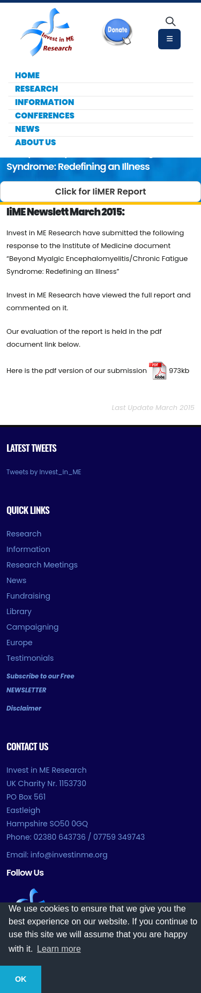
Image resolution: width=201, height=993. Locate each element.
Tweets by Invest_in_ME (43, 472)
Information (44, 102)
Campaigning (32, 627)
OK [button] (21, 979)
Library (19, 611)
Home (27, 75)
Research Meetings (42, 564)
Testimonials (30, 658)
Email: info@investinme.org (57, 854)
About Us (35, 142)
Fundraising (28, 596)
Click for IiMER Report (100, 191)
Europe (19, 642)
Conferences (45, 115)
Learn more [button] (59, 948)
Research (36, 88)
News (27, 129)
